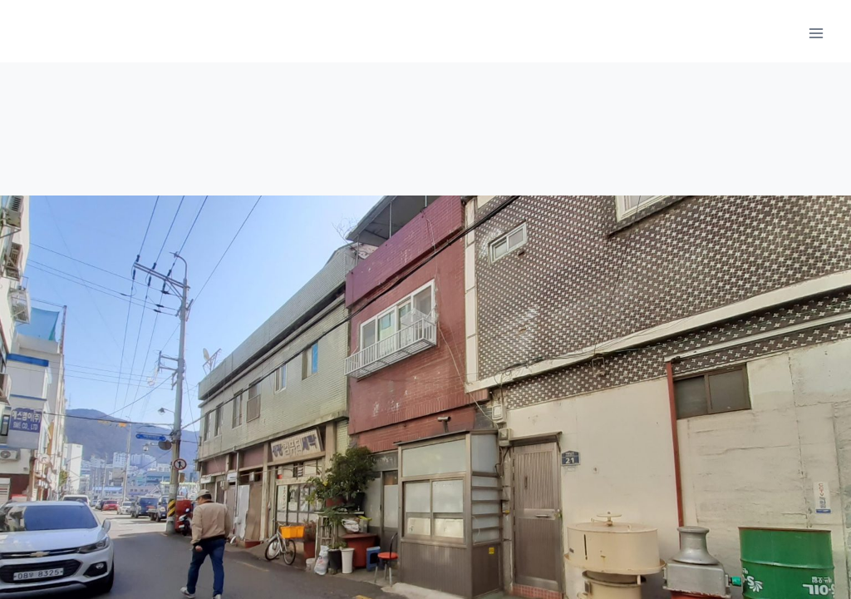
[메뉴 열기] (815, 33)
